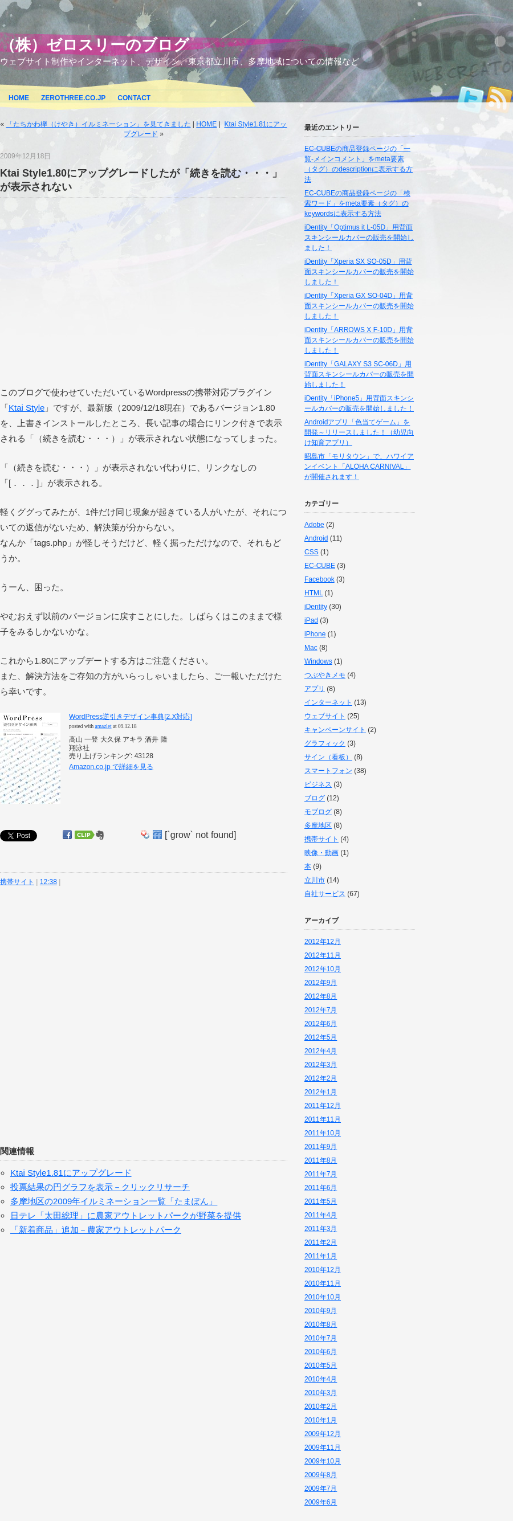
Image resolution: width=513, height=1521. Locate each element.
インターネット (328, 702)
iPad (311, 620)
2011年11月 (322, 1119)
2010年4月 (320, 1379)
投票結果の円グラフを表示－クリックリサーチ (100, 1187)
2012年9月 (320, 983)
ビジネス (318, 784)
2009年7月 (320, 1489)
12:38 (48, 882)
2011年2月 (320, 1242)
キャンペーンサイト (335, 730)
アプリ (314, 689)
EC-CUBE (319, 566)
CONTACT (133, 98)
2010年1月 (320, 1420)
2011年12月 (322, 1106)
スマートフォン (328, 771)
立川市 (314, 880)
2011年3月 (320, 1229)
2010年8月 (320, 1324)
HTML (313, 593)
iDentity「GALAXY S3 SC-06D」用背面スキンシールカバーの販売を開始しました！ (359, 374)
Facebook (319, 579)
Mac (310, 648)
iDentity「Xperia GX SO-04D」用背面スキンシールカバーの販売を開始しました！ (359, 306)
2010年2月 (320, 1406)
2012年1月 (320, 1092)
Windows (318, 661)
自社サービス (324, 894)
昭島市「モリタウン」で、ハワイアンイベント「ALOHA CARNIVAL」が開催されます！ (359, 466)
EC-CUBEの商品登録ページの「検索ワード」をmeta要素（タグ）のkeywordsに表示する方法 (357, 203)
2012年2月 (320, 1078)
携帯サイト (17, 882)
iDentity (315, 607)
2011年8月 (320, 1160)
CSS (311, 552)
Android (316, 538)
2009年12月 (322, 1434)
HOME (19, 98)
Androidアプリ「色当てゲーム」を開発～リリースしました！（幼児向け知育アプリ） (359, 432)
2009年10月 (322, 1461)
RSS (498, 96)
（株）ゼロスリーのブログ (94, 45)
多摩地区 (318, 825)
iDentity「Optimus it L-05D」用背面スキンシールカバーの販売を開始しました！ (359, 237)
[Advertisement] (96, 291)
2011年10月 (322, 1133)
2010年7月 (320, 1338)
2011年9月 (320, 1147)
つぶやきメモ (324, 675)
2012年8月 (320, 996)
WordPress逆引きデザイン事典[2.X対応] (130, 717)
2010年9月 (320, 1311)
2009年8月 (320, 1475)
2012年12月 (322, 942)
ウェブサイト (324, 716)
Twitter (470, 96)
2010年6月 (320, 1352)
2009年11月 (322, 1448)
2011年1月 (320, 1256)
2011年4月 (320, 1215)
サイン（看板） (328, 757)
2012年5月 (320, 1037)
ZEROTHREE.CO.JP (73, 98)
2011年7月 (320, 1174)
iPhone (314, 634)
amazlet (103, 726)
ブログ (314, 798)
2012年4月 (320, 1051)
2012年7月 (320, 1010)
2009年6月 (320, 1502)
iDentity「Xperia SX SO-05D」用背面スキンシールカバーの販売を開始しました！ (359, 271)
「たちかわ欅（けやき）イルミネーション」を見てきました (98, 124)
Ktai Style (26, 407)
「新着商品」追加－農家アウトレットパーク (95, 1229)
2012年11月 (322, 955)
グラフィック (324, 743)
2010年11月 (322, 1283)
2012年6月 (320, 1024)
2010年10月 (322, 1297)
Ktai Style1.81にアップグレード (71, 1172)
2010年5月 (320, 1365)
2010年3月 (320, 1393)
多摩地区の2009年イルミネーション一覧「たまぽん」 (113, 1201)
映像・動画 (321, 853)
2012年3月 (320, 1065)
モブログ (318, 812)
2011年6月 (320, 1188)
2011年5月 (320, 1201)
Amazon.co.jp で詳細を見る (111, 767)
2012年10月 (322, 969)
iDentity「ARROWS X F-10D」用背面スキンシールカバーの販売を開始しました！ (359, 340)
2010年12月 (322, 1270)
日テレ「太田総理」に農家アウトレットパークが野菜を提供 (125, 1215)
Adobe (314, 525)
